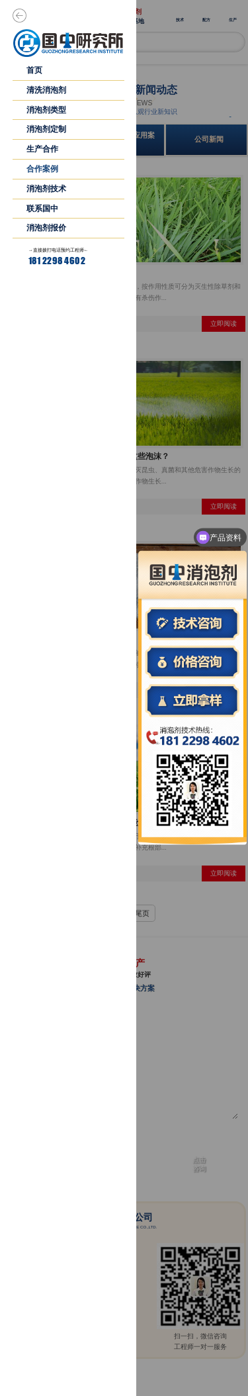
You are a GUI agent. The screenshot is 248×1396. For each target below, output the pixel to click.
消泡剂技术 (46, 188)
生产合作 (42, 149)
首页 (34, 70)
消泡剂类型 (46, 110)
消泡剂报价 (46, 227)
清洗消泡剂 (46, 90)
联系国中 (42, 208)
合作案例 (42, 169)
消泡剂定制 (46, 129)
